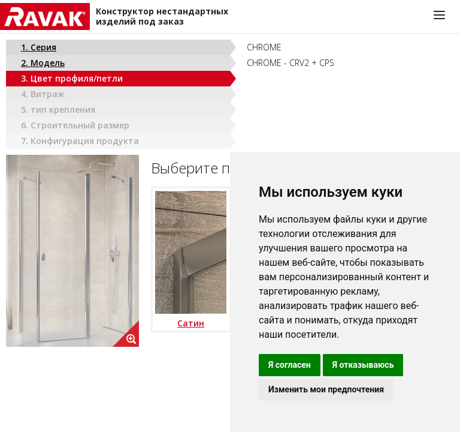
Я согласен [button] (289, 365)
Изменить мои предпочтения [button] (326, 389)
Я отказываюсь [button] (363, 365)
